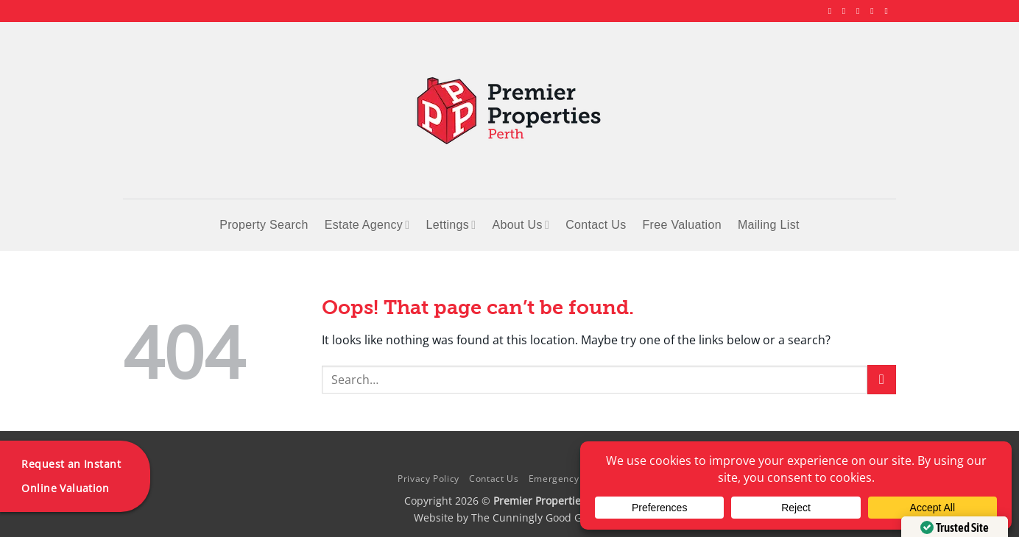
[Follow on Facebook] (832, 11)
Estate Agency (367, 225)
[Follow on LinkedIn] (874, 11)
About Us (520, 225)
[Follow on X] (860, 11)
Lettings (451, 225)
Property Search (263, 224)
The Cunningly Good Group (538, 517)
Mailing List (769, 224)
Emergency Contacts (575, 478)
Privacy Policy (428, 478)
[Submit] (881, 379)
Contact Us (595, 224)
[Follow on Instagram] (846, 11)
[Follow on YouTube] (888, 11)
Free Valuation (682, 224)
